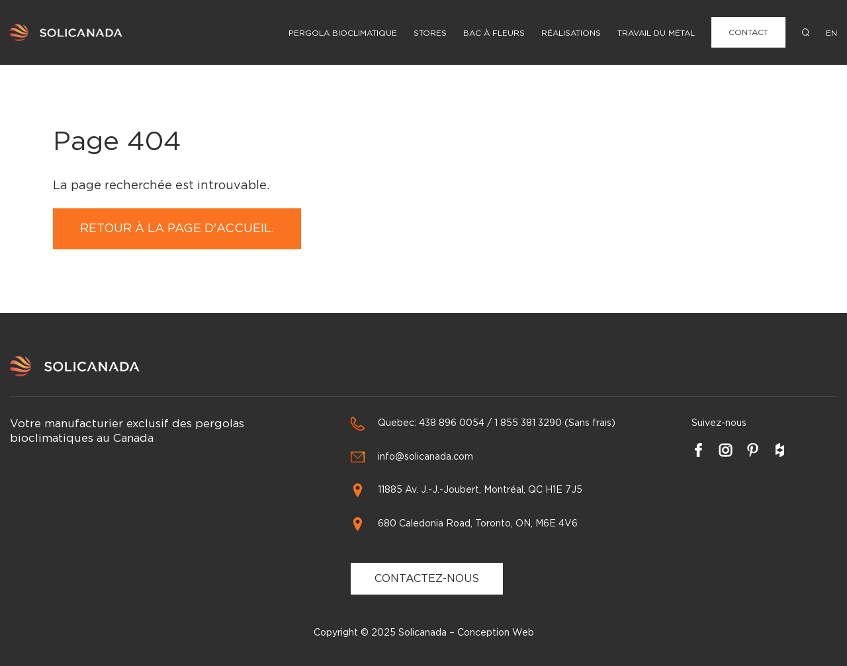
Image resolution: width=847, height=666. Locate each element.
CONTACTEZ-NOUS (427, 578)
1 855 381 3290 (528, 423)
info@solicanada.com (425, 457)
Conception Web (495, 633)
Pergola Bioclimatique (343, 33)
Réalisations (571, 33)
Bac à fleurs (494, 33)
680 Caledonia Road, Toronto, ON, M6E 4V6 (478, 523)
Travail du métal (656, 33)
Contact (748, 32)
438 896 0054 (451, 423)
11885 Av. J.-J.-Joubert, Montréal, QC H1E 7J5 (480, 490)
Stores (430, 33)
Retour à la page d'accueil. (177, 229)
